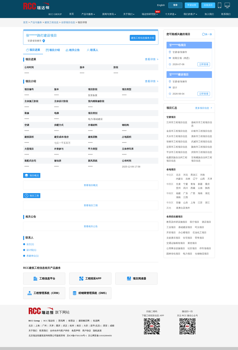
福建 (178, 193)
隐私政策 (97, 330)
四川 (185, 188)
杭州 (72, 325)
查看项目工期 (91, 205)
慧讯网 (61, 320)
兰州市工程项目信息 (176, 122)
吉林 (188, 178)
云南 (200, 188)
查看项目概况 (91, 185)
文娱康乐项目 (173, 237)
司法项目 (199, 227)
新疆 (200, 184)
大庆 (86, 325)
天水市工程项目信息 (176, 136)
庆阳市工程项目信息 (201, 152)
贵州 (178, 188)
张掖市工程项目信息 (176, 141)
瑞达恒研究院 (150, 14)
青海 (193, 184)
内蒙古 (179, 178)
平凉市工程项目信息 (176, 152)
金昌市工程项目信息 (176, 131)
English (161, 5)
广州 (44, 325)
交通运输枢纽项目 (175, 243)
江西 (185, 197)
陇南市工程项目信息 (201, 146)
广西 (193, 193)
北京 (178, 174)
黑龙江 (194, 174)
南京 (79, 325)
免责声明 (76, 330)
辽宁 (195, 178)
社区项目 (192, 248)
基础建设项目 (185, 227)
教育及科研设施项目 (176, 222)
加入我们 (209, 14)
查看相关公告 (91, 226)
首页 (71, 14)
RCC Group (34, 320)
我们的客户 (190, 14)
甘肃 (178, 184)
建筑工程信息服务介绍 (142, 38)
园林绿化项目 (173, 253)
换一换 (207, 34)
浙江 (207, 202)
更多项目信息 (203, 108)
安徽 (178, 202)
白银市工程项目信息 (201, 131)
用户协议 (86, 330)
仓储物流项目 (202, 253)
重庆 (207, 184)
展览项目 (192, 243)
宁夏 (185, 184)
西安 (105, 325)
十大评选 (170, 14)
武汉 (65, 325)
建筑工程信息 (52, 22)
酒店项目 (206, 222)
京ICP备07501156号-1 (77, 335)
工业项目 (171, 227)
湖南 (178, 197)
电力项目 (187, 253)
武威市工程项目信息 (201, 141)
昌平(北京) (95, 325)
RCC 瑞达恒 (49, 320)
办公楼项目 (184, 232)
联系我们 (226, 14)
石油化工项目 (199, 232)
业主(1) (30, 244)
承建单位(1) (32, 255)
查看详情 (151, 59)
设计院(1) (31, 250)
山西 (202, 178)
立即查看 (203, 64)
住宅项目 (187, 237)
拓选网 (96, 320)
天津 (209, 178)
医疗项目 (194, 222)
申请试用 (191, 5)
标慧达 (71, 320)
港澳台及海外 (183, 207)
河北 (185, 174)
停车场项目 (205, 248)
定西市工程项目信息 (176, 146)
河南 (202, 174)
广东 (185, 193)
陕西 (207, 188)
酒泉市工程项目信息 (201, 136)
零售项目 (199, 237)
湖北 (207, 193)
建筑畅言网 (84, 320)
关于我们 (129, 14)
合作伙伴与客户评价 (59, 330)
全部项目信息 (68, 22)
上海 (193, 202)
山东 (185, 202)
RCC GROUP (55, 14)
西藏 (193, 188)
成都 (112, 325)
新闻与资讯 (109, 14)
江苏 (200, 202)
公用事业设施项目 (175, 248)
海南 (200, 193)
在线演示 (208, 5)
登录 (175, 5)
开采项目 (171, 232)
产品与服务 (88, 14)
